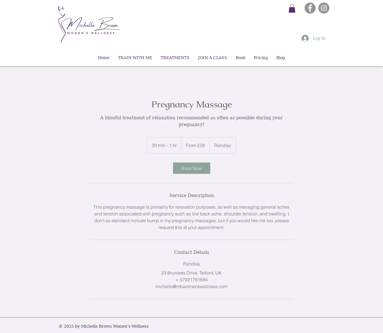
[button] (292, 8)
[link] (191, 168)
